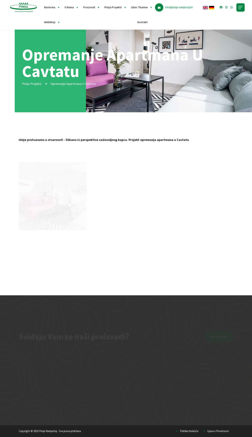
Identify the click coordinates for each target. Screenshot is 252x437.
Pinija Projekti (31, 84)
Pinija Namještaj (48, 431)
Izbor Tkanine (139, 7)
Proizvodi (89, 7)
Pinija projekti (113, 7)
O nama (69, 7)
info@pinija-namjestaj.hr (179, 7)
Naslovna (49, 7)
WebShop (49, 22)
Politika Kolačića (189, 431)
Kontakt (142, 22)
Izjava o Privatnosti (218, 431)
